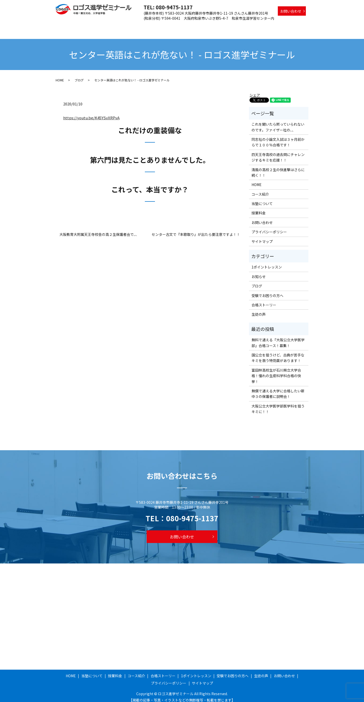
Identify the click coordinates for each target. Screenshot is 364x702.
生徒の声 (298, 26)
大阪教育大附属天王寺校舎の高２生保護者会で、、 (99, 229)
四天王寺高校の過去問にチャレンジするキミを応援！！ (278, 152)
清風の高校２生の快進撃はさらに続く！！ (278, 167)
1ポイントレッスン (233, 26)
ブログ (79, 75)
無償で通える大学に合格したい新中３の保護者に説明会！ (278, 388)
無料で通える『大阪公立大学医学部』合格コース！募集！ (278, 337)
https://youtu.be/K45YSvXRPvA (91, 113)
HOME (107, 26)
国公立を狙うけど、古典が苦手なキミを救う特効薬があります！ (278, 353)
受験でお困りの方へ (270, 26)
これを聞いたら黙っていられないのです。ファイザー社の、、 (278, 122)
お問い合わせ (290, 11)
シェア (254, 90)
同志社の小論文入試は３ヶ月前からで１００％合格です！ (278, 137)
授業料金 (152, 26)
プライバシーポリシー (269, 227)
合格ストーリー (200, 26)
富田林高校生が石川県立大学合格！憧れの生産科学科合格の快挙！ (276, 371)
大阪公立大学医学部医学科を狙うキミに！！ (278, 404)
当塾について (128, 26)
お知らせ (259, 271)
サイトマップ (262, 236)
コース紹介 (173, 26)
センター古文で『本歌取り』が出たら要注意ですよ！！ (196, 229)
